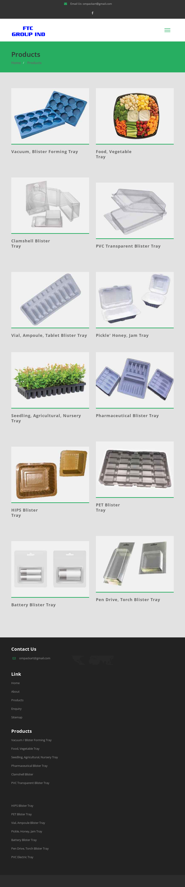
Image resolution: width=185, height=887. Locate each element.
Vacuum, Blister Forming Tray (44, 151)
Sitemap (16, 717)
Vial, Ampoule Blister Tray (28, 823)
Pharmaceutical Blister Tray (127, 415)
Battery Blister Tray (33, 604)
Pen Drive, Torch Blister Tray (128, 599)
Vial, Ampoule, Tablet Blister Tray (49, 335)
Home (16, 62)
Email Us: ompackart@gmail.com (91, 4)
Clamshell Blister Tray (30, 243)
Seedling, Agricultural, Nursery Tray (46, 418)
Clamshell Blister (22, 774)
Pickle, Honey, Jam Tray (26, 831)
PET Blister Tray (108, 507)
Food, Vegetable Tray (114, 154)
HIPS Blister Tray (24, 512)
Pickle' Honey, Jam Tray (122, 335)
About (15, 691)
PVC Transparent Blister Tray (128, 246)
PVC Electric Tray (22, 857)
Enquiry (16, 709)
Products (34, 62)
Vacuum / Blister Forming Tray (31, 740)
